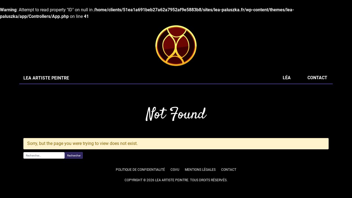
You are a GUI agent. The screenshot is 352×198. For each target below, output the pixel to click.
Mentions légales (200, 170)
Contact (317, 77)
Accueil (28, 95)
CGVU (174, 170)
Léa (286, 77)
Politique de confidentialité (140, 170)
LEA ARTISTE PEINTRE (45, 78)
